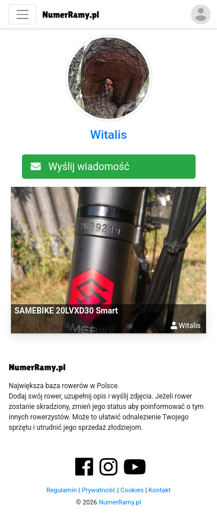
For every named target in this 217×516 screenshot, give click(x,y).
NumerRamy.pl (120, 502)
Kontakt (159, 490)
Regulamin (61, 490)
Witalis (108, 135)
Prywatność (99, 490)
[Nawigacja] (22, 14)
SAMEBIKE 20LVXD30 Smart (66, 310)
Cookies (132, 490)
